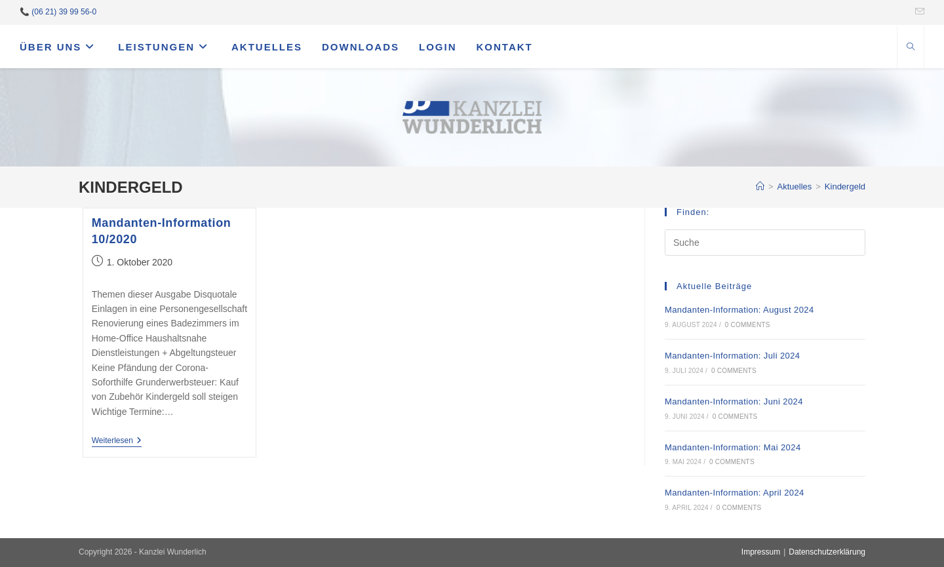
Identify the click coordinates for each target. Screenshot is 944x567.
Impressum (760, 552)
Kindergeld (845, 186)
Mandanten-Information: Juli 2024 (732, 356)
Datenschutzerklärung (827, 552)
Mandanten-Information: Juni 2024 (734, 401)
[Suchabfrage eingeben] (765, 242)
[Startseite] (760, 186)
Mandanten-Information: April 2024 (734, 493)
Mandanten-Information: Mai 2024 (733, 447)
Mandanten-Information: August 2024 (739, 310)
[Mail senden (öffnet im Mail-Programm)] (917, 12)
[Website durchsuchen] (910, 48)
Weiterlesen (117, 441)
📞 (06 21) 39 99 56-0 (58, 11)
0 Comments (747, 324)
